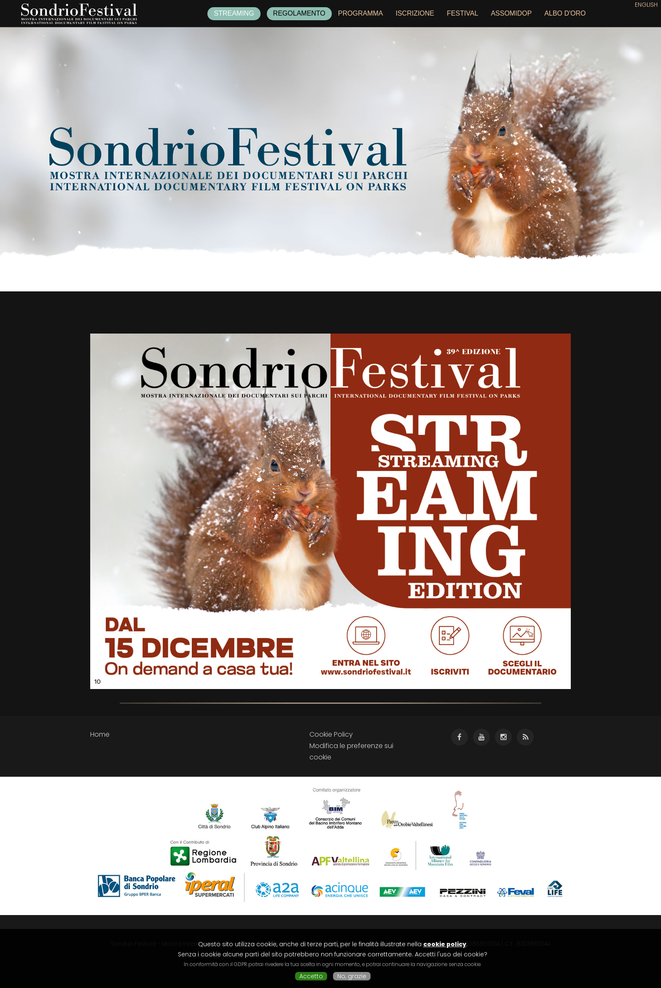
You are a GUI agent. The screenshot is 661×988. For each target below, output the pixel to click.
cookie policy (444, 944)
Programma (360, 13)
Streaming (234, 13)
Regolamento (299, 13)
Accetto (311, 976)
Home (100, 734)
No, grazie (351, 976)
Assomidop (511, 13)
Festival (462, 13)
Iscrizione (414, 13)
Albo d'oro (565, 13)
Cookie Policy (331, 734)
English (646, 4)
